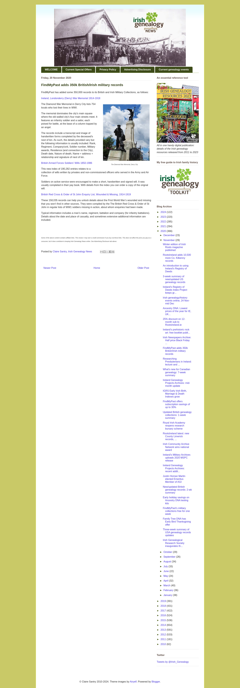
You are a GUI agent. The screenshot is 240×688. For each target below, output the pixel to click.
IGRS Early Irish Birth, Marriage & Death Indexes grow (175, 393)
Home (97, 268)
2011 (164, 639)
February (168, 590)
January (168, 595)
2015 (164, 620)
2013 (164, 629)
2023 (164, 217)
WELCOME (51, 69)
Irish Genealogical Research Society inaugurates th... (173, 543)
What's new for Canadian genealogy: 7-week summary (176, 372)
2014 (164, 625)
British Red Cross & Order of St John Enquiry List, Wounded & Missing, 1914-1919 (86, 194)
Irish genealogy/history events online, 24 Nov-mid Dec (176, 300)
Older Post (143, 268)
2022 (164, 221)
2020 (164, 231)
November (169, 240)
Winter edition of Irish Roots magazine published (174, 247)
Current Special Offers (79, 69)
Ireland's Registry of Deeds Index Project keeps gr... (175, 290)
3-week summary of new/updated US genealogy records (174, 279)
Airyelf (133, 681)
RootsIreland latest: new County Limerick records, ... (176, 436)
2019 (164, 601)
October (168, 552)
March (167, 585)
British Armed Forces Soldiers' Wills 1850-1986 (66, 163)
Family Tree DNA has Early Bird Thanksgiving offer (177, 521)
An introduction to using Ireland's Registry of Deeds (175, 268)
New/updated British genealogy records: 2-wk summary (177, 490)
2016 (164, 615)
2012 (164, 634)
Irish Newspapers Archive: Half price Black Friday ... (177, 340)
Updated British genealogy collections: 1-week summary (177, 415)
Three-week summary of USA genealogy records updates (177, 532)
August (167, 561)
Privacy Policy (107, 69)
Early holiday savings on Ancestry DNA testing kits (176, 500)
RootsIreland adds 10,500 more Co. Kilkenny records (177, 258)
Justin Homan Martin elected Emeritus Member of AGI (174, 479)
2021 (164, 226)
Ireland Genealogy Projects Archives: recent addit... (174, 468)
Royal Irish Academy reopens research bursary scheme (174, 425)
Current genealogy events (174, 69)
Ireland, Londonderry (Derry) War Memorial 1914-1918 (70, 98)
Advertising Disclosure (137, 69)
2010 (164, 644)
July (166, 566)
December (169, 235)
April (166, 580)
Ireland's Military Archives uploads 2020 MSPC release (176, 457)
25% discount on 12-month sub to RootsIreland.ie (174, 322)
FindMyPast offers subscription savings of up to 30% (176, 404)
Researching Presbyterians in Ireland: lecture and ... (177, 361)
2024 (164, 212)
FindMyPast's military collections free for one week (176, 511)
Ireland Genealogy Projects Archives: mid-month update (176, 383)
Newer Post (49, 268)
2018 (164, 606)
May (166, 576)
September (169, 556)
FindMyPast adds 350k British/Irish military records (175, 351)
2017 (164, 610)
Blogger (156, 681)
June (166, 571)
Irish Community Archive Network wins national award (176, 447)
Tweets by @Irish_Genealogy (173, 662)
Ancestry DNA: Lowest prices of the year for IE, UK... (177, 311)
